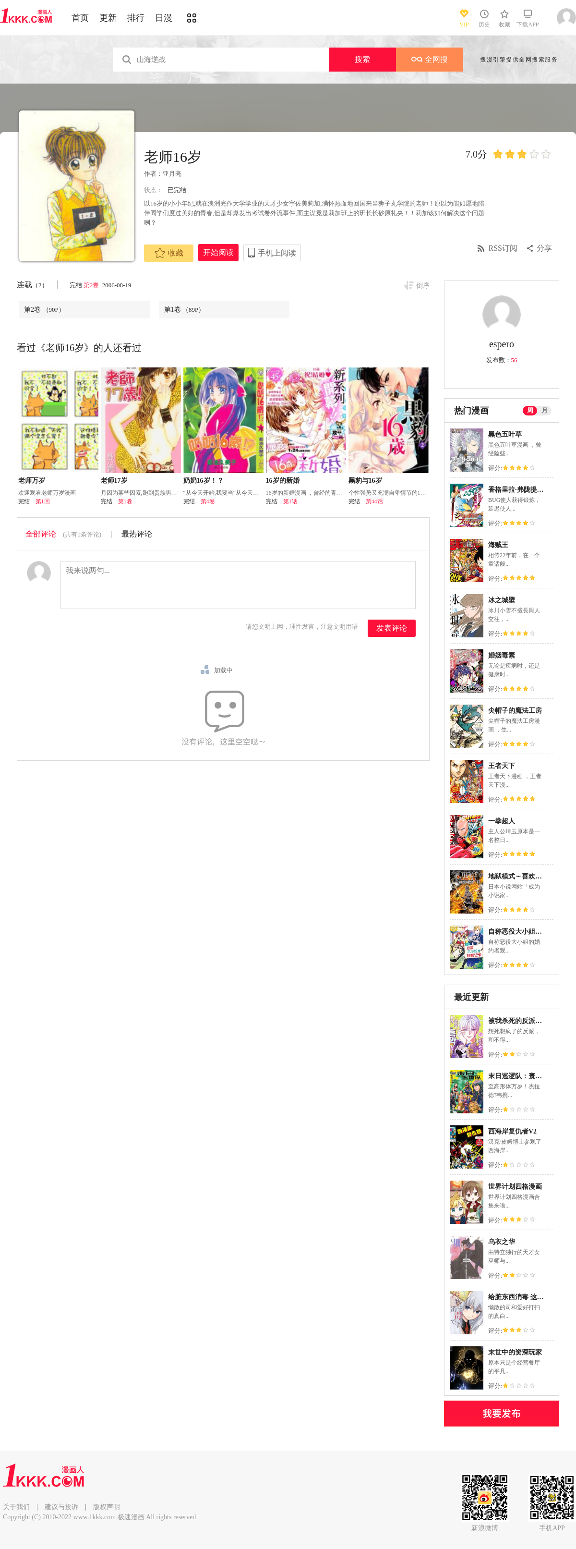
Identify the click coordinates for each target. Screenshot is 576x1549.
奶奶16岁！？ (203, 480)
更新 (108, 18)
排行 (135, 18)
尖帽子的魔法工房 (515, 710)
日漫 (163, 18)
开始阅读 (218, 252)
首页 (80, 18)
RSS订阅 (503, 248)
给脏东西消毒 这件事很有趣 (529, 1297)
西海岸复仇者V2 (512, 1131)
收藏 (169, 253)
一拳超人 (501, 821)
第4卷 (208, 501)
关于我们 (16, 1507)
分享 (544, 248)
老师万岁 (31, 480)
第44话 (374, 501)
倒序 (423, 285)
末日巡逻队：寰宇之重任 (525, 1076)
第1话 (290, 501)
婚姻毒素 (501, 655)
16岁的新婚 (283, 480)
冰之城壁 (501, 600)
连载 (32, 285)
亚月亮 (172, 173)
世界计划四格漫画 (515, 1186)
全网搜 (429, 59)
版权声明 (106, 1507)
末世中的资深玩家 (515, 1352)
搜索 (362, 59)
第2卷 (92, 285)
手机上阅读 (277, 253)
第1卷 (184, 309)
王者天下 (501, 765)
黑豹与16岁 (365, 480)
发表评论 (391, 628)
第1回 (43, 501)
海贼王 (498, 545)
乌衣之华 (501, 1241)
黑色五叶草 (505, 434)
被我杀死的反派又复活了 (525, 1021)
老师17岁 (114, 480)
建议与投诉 (61, 1507)
